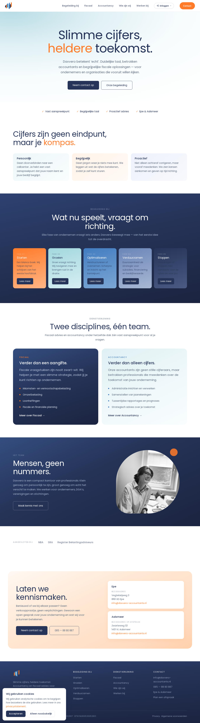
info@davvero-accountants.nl (129, 603)
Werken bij (142, 5)
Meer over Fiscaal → (32, 415)
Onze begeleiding (116, 85)
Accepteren (16, 713)
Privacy (156, 716)
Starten (77, 677)
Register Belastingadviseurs (75, 542)
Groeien (77, 682)
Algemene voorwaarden (174, 716)
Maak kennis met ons (30, 505)
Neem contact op (83, 85)
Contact (187, 5)
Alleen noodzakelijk (41, 713)
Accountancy (105, 5)
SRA (50, 542)
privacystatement (16, 706)
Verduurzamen (81, 693)
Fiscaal (88, 5)
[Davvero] (8, 5)
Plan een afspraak (163, 697)
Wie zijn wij (125, 5)
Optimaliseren (81, 688)
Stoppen (78, 698)
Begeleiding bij (70, 5)
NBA (40, 542)
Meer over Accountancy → (125, 415)
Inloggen (164, 5)
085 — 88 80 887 (64, 630)
